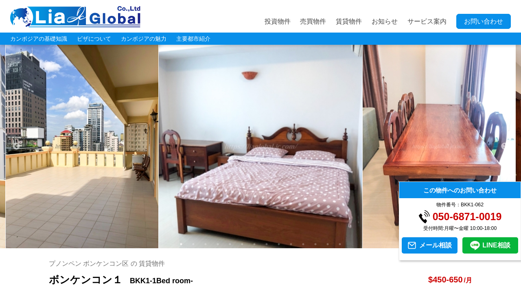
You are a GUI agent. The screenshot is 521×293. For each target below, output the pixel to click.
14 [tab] (340, 244)
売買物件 (313, 21)
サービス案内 (427, 21)
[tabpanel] (261, 146)
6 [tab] (242, 244)
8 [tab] (267, 244)
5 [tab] (230, 244)
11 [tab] (303, 244)
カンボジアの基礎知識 (38, 38)
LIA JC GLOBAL (75, 16)
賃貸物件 (349, 21)
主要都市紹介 (193, 38)
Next (505, 146)
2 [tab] (193, 244)
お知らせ (385, 21)
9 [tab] (279, 244)
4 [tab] (218, 244)
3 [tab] (205, 244)
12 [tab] (315, 244)
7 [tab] (254, 244)
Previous (16, 146)
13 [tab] (328, 244)
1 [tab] (181, 244)
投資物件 (278, 21)
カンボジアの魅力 (143, 38)
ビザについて (94, 38)
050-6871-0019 (467, 217)
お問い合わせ (483, 21)
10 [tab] (291, 244)
